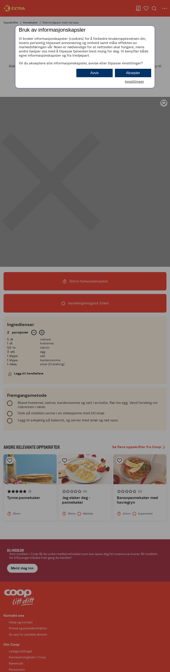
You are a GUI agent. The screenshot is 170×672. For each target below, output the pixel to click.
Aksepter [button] (133, 73)
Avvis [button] (94, 73)
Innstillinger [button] (134, 81)
